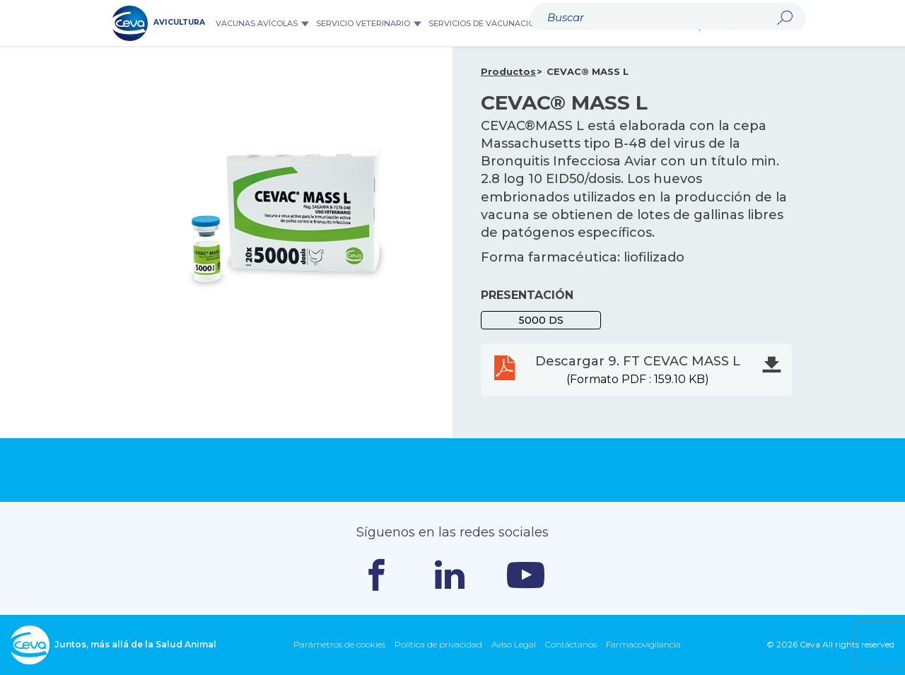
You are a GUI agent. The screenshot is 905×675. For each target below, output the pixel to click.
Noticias (669, 23)
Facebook (376, 575)
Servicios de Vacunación (490, 23)
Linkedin (450, 574)
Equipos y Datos (601, 23)
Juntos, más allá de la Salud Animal (113, 645)
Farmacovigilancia (643, 644)
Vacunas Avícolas (262, 23)
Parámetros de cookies (339, 644)
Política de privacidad (438, 644)
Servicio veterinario (368, 23)
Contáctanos (571, 644)
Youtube (525, 575)
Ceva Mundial (765, 23)
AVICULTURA (158, 23)
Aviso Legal (513, 644)
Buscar (707, 23)
